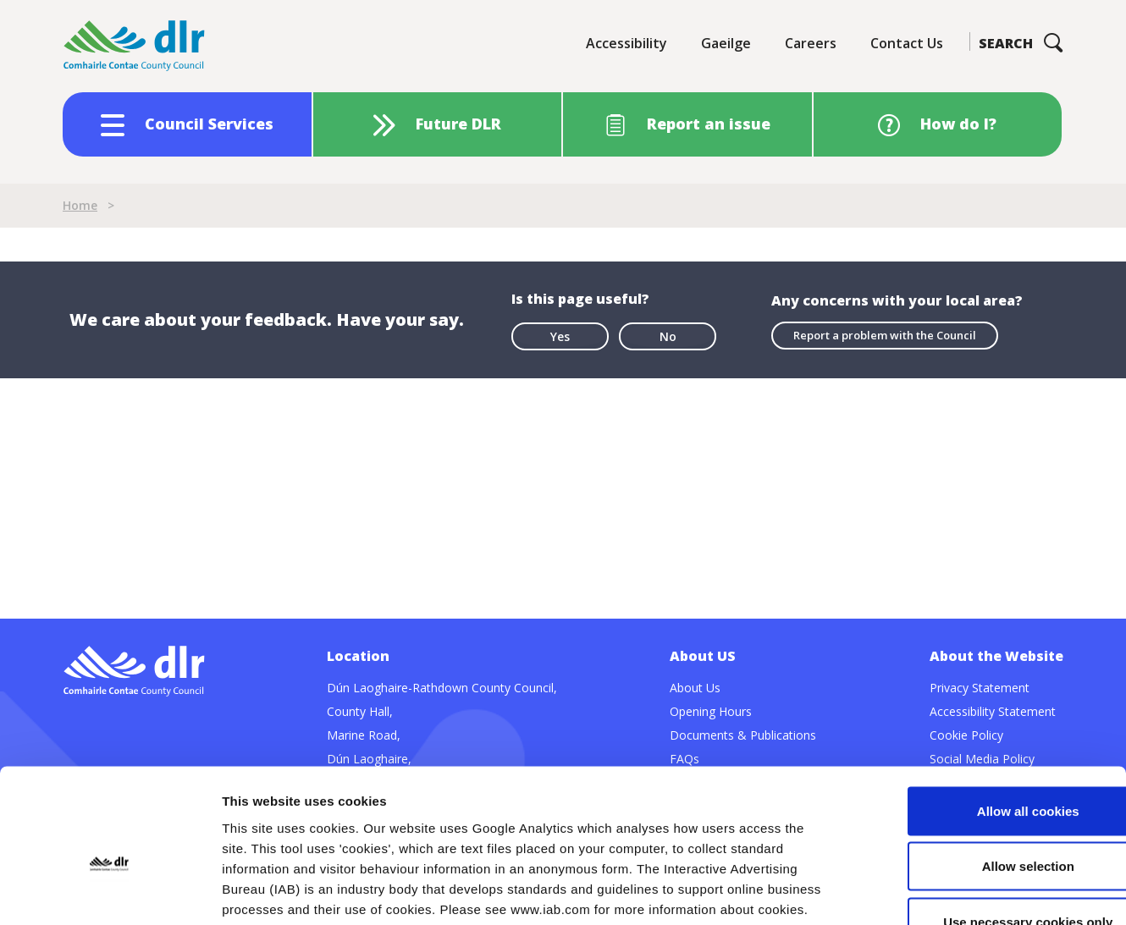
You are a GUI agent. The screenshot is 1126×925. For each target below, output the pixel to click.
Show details (888, 891)
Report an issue (708, 123)
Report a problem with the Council (884, 335)
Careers (810, 43)
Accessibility (626, 43)
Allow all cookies (985, 703)
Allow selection (984, 759)
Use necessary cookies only (984, 814)
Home (80, 205)
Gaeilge (726, 43)
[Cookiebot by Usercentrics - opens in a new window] (110, 892)
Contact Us (906, 43)
